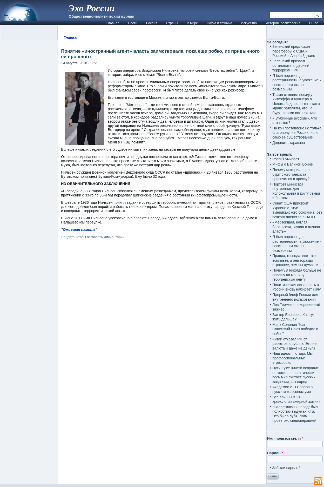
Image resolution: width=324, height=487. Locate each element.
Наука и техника (219, 23)
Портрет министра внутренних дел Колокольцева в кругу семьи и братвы (296, 191)
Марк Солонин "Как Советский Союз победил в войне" (295, 329)
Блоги (132, 23)
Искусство (249, 23)
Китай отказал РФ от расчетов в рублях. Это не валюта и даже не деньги (294, 343)
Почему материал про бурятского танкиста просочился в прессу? (290, 174)
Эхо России (92, 8)
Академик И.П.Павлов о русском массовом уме (292, 389)
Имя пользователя (285, 438)
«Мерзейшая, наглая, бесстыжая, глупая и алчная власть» (296, 226)
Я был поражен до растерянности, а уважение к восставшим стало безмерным (296, 82)
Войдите (68, 237)
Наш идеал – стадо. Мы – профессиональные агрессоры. (294, 358)
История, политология (283, 23)
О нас (313, 23)
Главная (112, 23)
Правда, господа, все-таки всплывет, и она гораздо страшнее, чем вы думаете (295, 260)
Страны (172, 23)
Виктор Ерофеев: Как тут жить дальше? (293, 317)
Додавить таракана (288, 143)
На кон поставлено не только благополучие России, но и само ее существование (296, 132)
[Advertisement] (162, 304)
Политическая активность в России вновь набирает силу (296, 287)
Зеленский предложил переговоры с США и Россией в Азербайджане (293, 51)
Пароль (275, 453)
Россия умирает (285, 159)
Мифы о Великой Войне (292, 164)
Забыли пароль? (286, 468)
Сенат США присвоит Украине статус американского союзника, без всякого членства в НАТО (297, 210)
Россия (151, 23)
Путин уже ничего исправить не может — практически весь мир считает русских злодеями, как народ (296, 375)
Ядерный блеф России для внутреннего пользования (295, 297)
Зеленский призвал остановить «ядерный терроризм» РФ (290, 65)
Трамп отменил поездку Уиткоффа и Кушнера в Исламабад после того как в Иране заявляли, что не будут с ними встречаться (296, 104)
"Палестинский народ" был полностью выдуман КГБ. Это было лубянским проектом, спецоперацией (295, 414)
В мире (192, 23)
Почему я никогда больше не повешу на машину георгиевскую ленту (296, 274)
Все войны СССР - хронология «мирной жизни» (296, 399)
